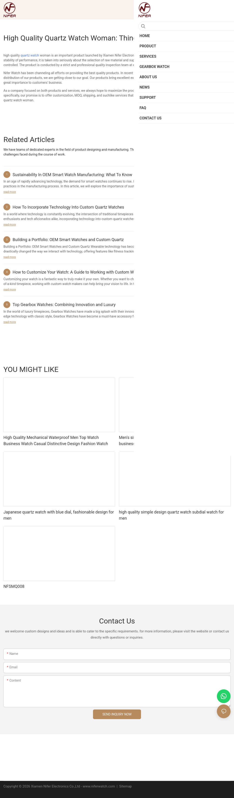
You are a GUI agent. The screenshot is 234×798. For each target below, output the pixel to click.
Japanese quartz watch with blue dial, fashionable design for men (58, 515)
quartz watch (30, 55)
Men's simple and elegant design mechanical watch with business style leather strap (170, 440)
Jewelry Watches (200, 369)
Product (222, 369)
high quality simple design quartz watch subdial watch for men (171, 515)
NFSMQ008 (13, 586)
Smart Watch (174, 369)
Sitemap (125, 786)
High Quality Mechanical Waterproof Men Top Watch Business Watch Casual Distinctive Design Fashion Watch (55, 440)
